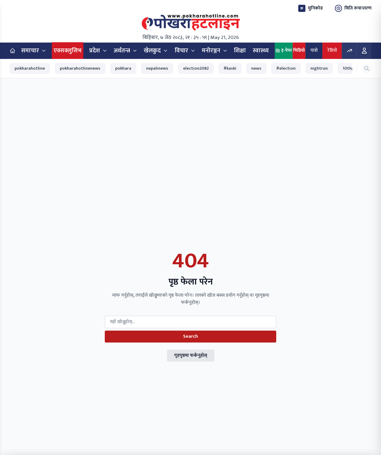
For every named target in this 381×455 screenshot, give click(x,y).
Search (190, 336)
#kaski (230, 68)
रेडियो (332, 50)
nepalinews (157, 68)
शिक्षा (240, 51)
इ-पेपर (283, 50)
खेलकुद (156, 51)
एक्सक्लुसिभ (68, 51)
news (256, 68)
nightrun (319, 68)
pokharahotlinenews (80, 68)
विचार (185, 51)
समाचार (33, 51)
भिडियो (299, 50)
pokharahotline (30, 68)
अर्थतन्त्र (125, 51)
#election (286, 68)
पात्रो (314, 50)
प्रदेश (98, 51)
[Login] (364, 51)
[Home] (12, 51)
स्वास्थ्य (261, 51)
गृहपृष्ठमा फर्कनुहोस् (190, 355)
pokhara (123, 68)
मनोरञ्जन (214, 51)
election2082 (196, 68)
